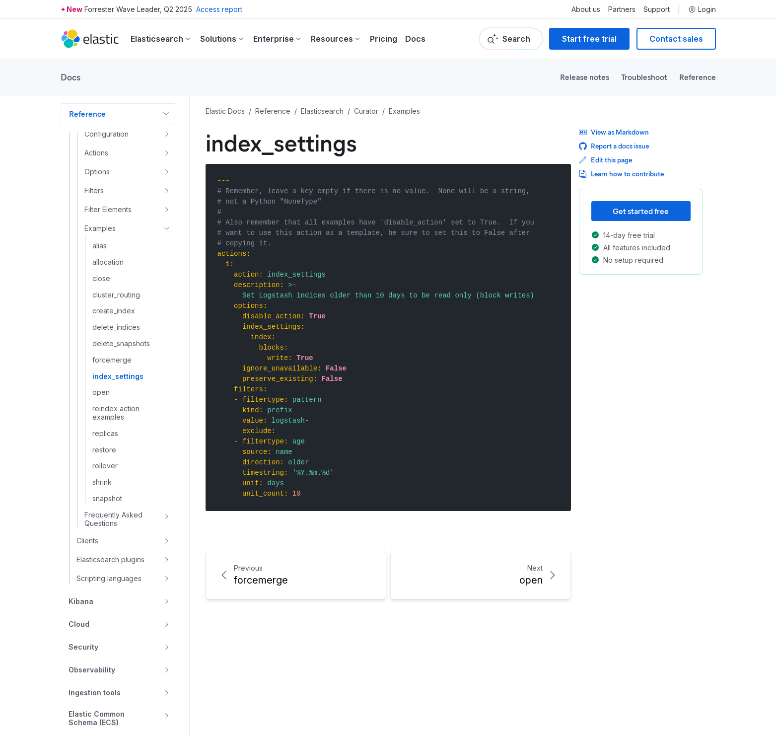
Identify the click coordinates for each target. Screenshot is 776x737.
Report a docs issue (614, 145)
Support (656, 9)
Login (702, 9)
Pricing (383, 39)
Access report (219, 9)
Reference (697, 77)
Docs (415, 39)
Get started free (641, 211)
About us (585, 9)
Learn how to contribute (621, 173)
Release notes (584, 77)
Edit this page (605, 159)
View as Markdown (614, 132)
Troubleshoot (644, 77)
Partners (621, 9)
